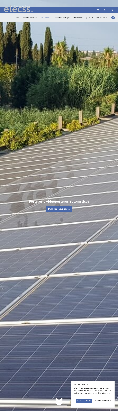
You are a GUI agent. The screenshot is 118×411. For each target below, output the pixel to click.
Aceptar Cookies (84, 401)
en (112, 10)
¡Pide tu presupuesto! (59, 209)
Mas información (104, 393)
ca (105, 10)
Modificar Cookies (103, 401)
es (98, 10)
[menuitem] (17, 17)
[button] (46, 17)
